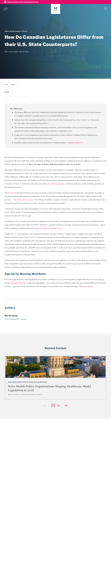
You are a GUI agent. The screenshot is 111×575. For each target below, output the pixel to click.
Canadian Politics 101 (75, 142)
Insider (13, 84)
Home (6, 84)
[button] (65, 406)
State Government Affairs (16, 31)
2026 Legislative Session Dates (22, 2)
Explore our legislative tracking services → (49, 228)
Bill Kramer (24, 52)
